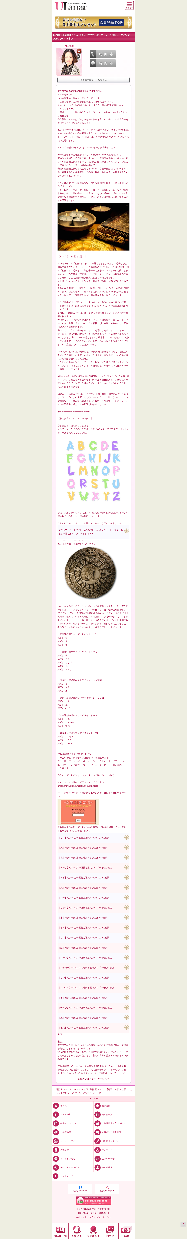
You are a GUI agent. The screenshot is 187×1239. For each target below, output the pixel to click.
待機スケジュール (64, 1123)
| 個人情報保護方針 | (87, 1209)
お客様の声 (61, 1132)
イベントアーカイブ (65, 1167)
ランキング (103, 1150)
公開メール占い (63, 1141)
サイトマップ (62, 1176)
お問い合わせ (104, 1158)
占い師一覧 (103, 1114)
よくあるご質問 (63, 1158)
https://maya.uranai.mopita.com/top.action (78, 786)
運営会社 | (104, 1213)
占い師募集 (103, 1167)
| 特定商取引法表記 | (88, 1213)
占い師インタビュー (107, 1141)
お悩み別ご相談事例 (107, 1132)
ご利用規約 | (104, 1209)
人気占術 (60, 1150)
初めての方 (61, 1114)
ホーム (59, 1106)
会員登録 (102, 1106)
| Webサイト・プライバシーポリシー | (93, 1217)
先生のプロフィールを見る (93, 80)
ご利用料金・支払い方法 (109, 1123)
